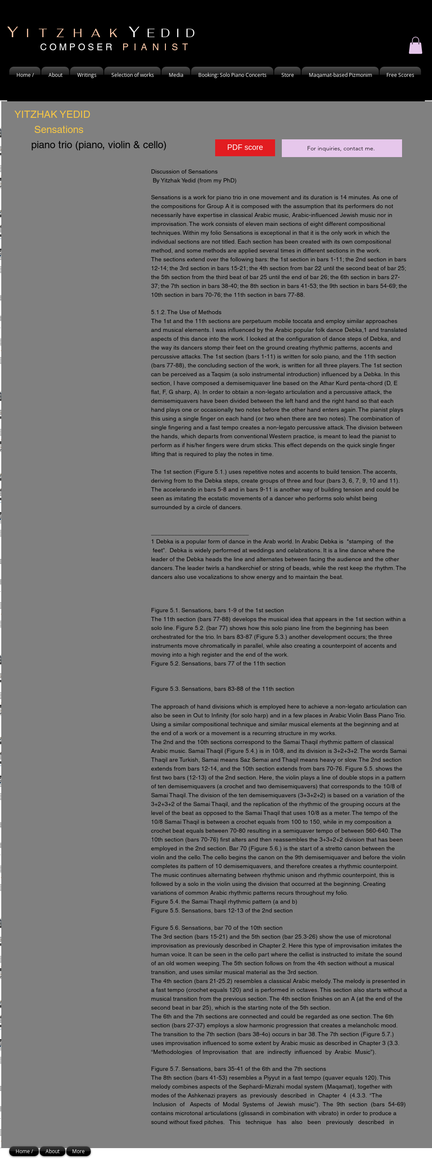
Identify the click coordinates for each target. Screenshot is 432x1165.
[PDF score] (245, 147)
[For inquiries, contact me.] (342, 148)
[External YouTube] (78, 222)
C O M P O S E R (114, 47)
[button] (55, 75)
